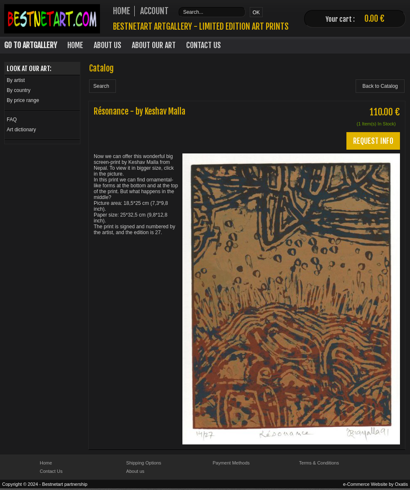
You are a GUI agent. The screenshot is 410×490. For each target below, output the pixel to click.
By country (19, 90)
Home (75, 45)
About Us (107, 45)
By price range (23, 100)
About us (135, 471)
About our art (154, 45)
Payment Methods (231, 462)
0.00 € (374, 18)
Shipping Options (143, 462)
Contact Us (203, 45)
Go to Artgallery (30, 45)
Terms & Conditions (319, 462)
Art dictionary (21, 130)
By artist (16, 80)
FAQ (12, 119)
